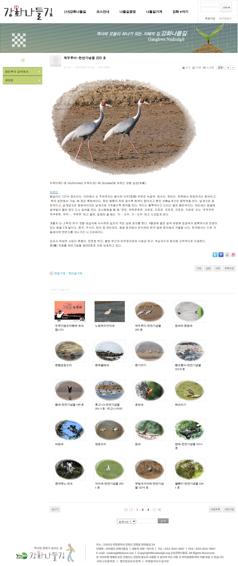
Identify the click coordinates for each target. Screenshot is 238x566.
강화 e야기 (180, 11)
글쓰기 (55, 509)
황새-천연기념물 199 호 (69, 404)
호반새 (139, 404)
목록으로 (229, 268)
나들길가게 (154, 11)
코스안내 (102, 11)
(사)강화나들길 (75, 11)
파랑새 (59, 444)
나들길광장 (127, 11)
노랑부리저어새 (105, 325)
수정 (199, 268)
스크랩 (208, 67)
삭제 (217, 268)
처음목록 (215, 509)
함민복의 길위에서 (22, 71)
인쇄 (197, 67)
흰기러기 (140, 365)
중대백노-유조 (64, 483)
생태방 (22, 80)
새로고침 (229, 509)
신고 (187, 67)
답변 (208, 268)
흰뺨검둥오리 (63, 365)
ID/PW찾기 (225, 18)
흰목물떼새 (102, 365)
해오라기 (180, 404)
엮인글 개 (75, 273)
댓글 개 (59, 273)
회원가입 (210, 18)
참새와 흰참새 (183, 325)
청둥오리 (100, 444)
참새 (138, 444)
